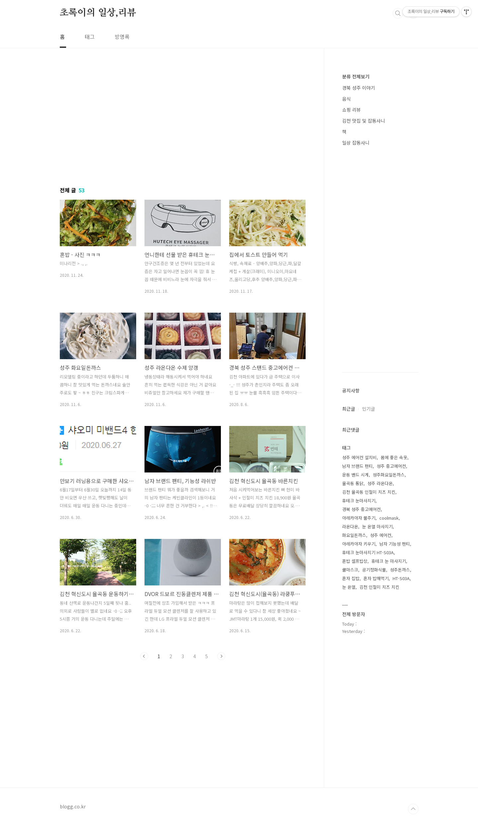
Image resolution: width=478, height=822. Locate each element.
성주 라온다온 (380, 483)
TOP (413, 809)
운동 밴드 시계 (355, 474)
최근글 (348, 408)
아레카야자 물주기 (358, 518)
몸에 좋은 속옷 (394, 457)
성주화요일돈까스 (389, 474)
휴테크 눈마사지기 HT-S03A (368, 552)
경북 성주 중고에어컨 (361, 509)
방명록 (122, 37)
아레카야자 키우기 (358, 544)
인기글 (368, 408)
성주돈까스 (400, 569)
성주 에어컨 (380, 535)
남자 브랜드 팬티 (357, 466)
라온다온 (350, 526)
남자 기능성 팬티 (394, 544)
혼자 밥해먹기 (376, 578)
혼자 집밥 (350, 578)
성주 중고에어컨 (391, 466)
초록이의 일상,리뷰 (98, 13)
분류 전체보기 (355, 76)
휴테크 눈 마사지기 (388, 561)
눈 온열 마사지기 (377, 526)
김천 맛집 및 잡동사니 (363, 120)
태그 (90, 37)
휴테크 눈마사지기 (358, 500)
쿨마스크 (350, 569)
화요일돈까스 (354, 535)
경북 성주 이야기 (358, 87)
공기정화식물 (374, 569)
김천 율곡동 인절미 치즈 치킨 (368, 492)
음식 (346, 98)
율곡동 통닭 (352, 483)
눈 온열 (348, 587)
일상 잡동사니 (355, 142)
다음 (221, 656)
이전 (144, 656)
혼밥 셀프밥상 (354, 561)
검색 (398, 13)
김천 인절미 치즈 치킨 (379, 587)
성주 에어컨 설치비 (359, 457)
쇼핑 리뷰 (351, 109)
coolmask (389, 518)
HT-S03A (401, 578)
